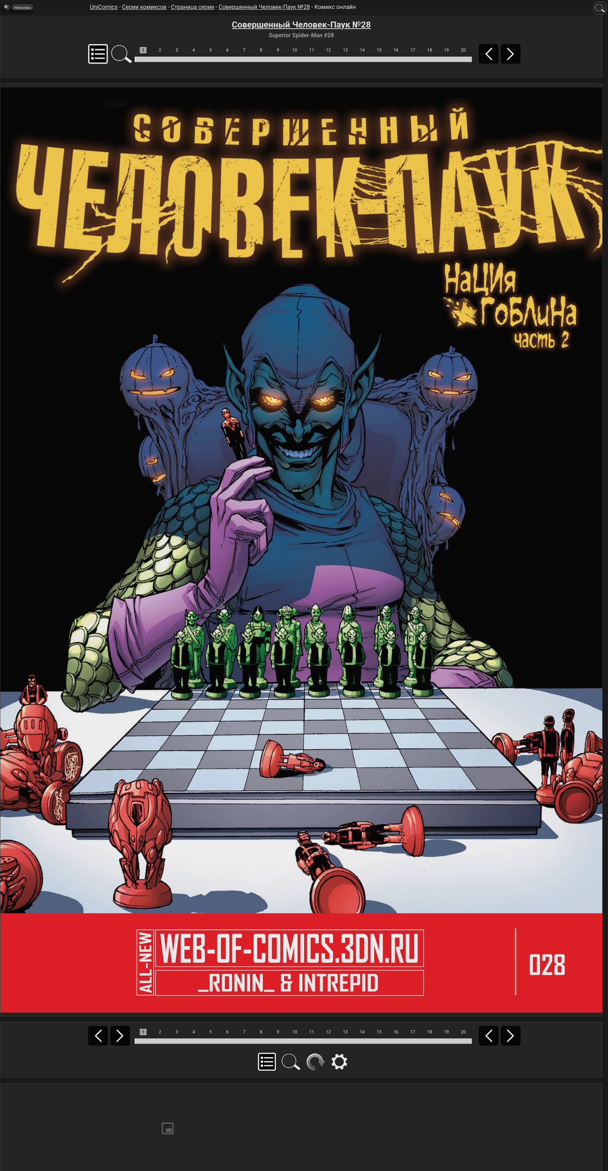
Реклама (22, 8)
